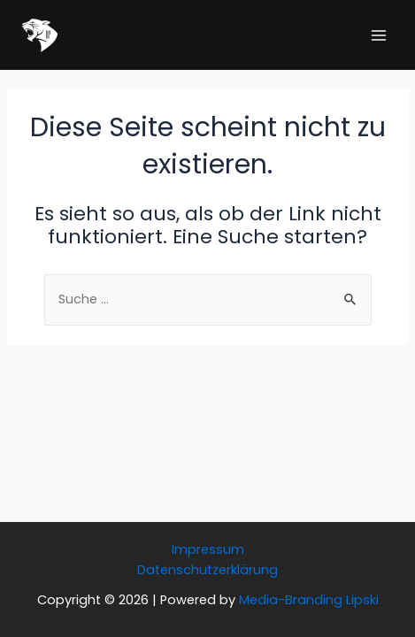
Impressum (208, 549)
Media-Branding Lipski (309, 600)
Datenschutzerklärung (207, 570)
